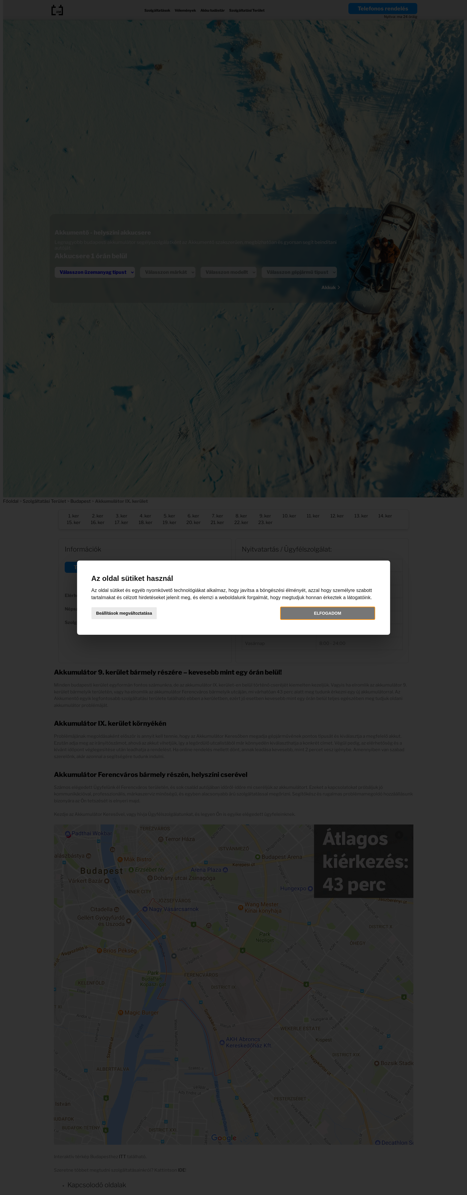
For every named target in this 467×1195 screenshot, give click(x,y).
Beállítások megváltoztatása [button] (146, 616)
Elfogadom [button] (313, 616)
